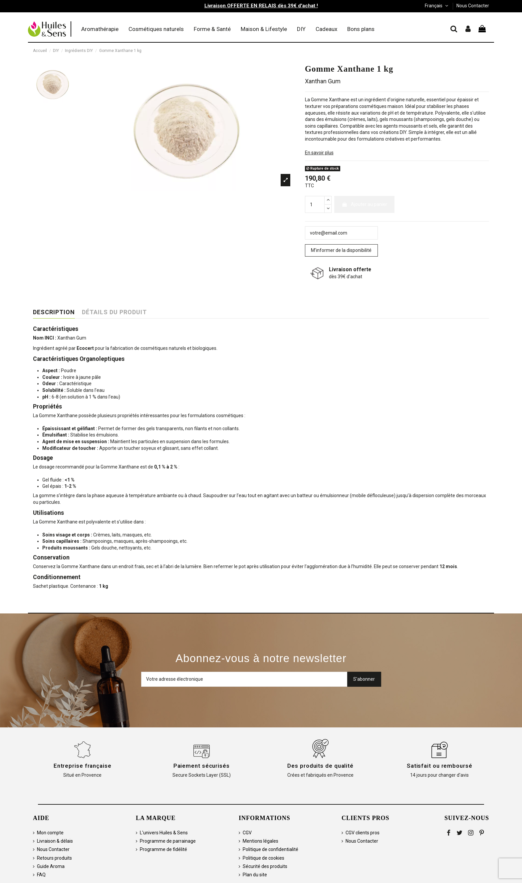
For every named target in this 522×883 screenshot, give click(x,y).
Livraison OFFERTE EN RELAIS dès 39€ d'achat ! (261, 6)
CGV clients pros (363, 832)
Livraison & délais (55, 841)
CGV (247, 832)
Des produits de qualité (320, 765)
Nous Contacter (472, 5)
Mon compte (50, 832)
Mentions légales (260, 841)
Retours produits (54, 858)
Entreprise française (83, 765)
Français (437, 5)
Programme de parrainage (168, 841)
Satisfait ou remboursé (439, 765)
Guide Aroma (51, 866)
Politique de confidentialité (270, 849)
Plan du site (255, 874)
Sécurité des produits (265, 866)
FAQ (41, 874)
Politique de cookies (263, 858)
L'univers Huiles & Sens (164, 832)
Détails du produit (114, 312)
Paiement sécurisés (201, 765)
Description (54, 312)
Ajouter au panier (364, 204)
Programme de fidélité (163, 849)
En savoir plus (319, 152)
